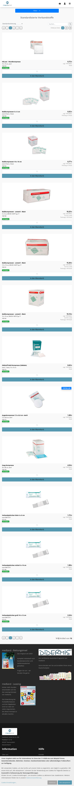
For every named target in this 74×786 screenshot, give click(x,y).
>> (21, 28)
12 (62, 28)
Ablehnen (52, 782)
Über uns (5, 754)
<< (3, 28)
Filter (37, 11)
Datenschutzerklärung (33, 778)
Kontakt (41, 754)
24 (66, 28)
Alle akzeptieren (64, 782)
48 (70, 28)
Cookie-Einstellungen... (9, 782)
